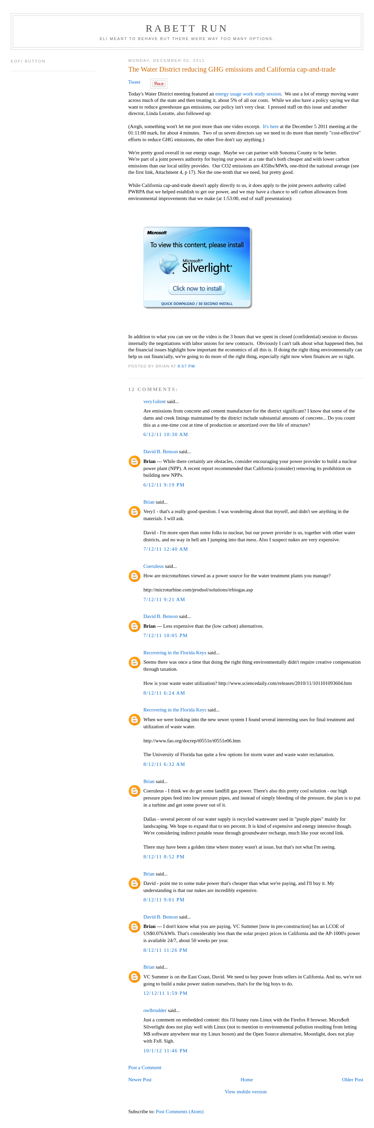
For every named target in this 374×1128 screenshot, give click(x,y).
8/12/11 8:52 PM (164, 856)
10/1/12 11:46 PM (165, 1050)
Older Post (352, 1079)
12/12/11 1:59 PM (165, 993)
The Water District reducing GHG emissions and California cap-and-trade (232, 69)
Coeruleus (153, 566)
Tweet (134, 82)
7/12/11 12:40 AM (166, 549)
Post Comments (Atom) (180, 1111)
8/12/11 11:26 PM (165, 950)
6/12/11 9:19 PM (164, 485)
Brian (149, 502)
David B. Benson (160, 451)
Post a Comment (145, 1067)
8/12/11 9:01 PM (164, 899)
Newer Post (140, 1079)
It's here (271, 126)
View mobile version (245, 1091)
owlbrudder (155, 1010)
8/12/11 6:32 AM (164, 764)
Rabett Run (187, 28)
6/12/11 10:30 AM (166, 434)
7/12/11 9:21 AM (164, 599)
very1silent (154, 401)
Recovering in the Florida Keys (175, 652)
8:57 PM (186, 366)
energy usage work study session (248, 93)
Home (247, 1079)
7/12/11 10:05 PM (165, 635)
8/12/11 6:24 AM (164, 693)
